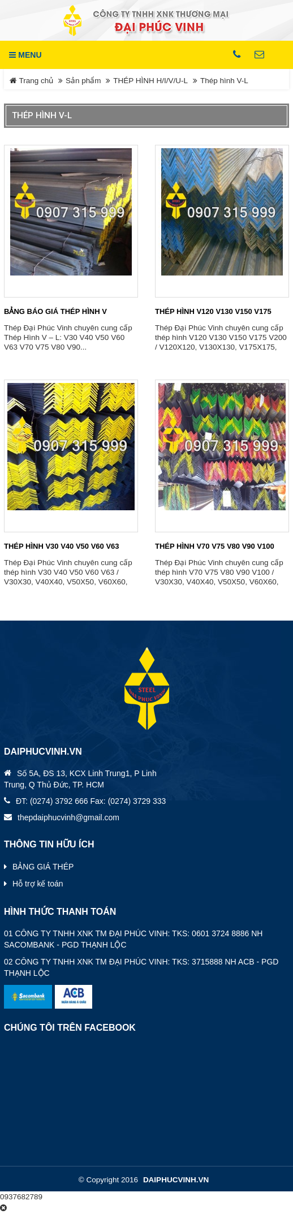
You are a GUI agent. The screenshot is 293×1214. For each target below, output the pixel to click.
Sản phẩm (83, 80)
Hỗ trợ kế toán (37, 883)
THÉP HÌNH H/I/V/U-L (150, 80)
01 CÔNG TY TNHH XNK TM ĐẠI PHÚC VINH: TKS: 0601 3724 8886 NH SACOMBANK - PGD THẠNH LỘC (133, 939)
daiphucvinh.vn (176, 1180)
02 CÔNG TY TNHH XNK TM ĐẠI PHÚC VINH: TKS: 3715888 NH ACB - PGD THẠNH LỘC (141, 967)
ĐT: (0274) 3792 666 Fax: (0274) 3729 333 (91, 801)
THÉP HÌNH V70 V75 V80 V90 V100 (214, 546)
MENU (25, 54)
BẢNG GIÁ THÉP (43, 866)
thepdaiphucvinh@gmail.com (68, 817)
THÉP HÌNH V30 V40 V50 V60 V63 (61, 546)
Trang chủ (31, 80)
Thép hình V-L (224, 80)
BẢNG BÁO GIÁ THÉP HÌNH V (55, 311)
